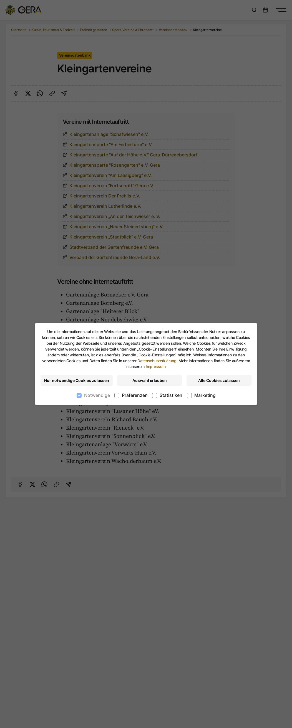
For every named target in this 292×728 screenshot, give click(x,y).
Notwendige (97, 395)
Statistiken (171, 395)
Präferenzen (135, 395)
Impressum (155, 366)
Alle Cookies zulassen (219, 380)
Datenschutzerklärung (156, 360)
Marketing (205, 395)
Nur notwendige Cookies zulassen (76, 380)
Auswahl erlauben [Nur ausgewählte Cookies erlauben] (149, 380)
